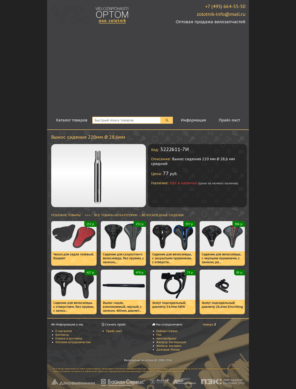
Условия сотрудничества (73, 342)
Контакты (62, 335)
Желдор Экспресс (169, 346)
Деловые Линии (168, 349)
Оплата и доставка (68, 338)
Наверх (208, 324)
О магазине (63, 331)
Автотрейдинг (166, 338)
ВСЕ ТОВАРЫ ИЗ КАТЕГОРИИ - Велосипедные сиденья (139, 215)
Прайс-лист (114, 331)
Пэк (159, 335)
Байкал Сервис (167, 331)
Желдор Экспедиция (171, 342)
